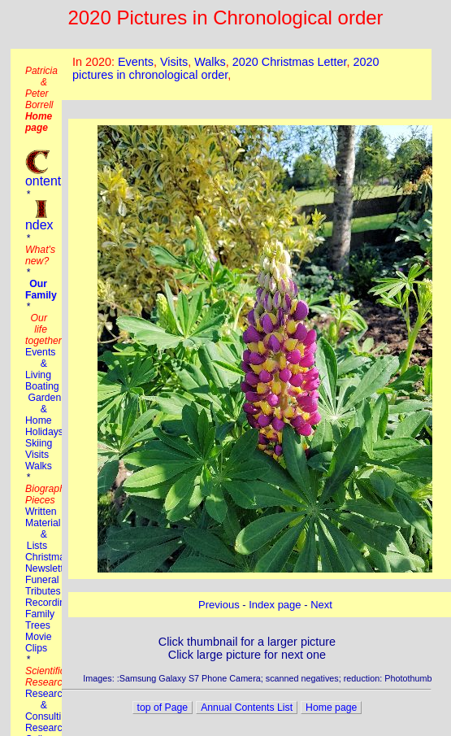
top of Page (163, 707)
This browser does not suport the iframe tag (246, 74)
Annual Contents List (247, 707)
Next (321, 605)
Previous (219, 605)
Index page (275, 605)
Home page (331, 707)
